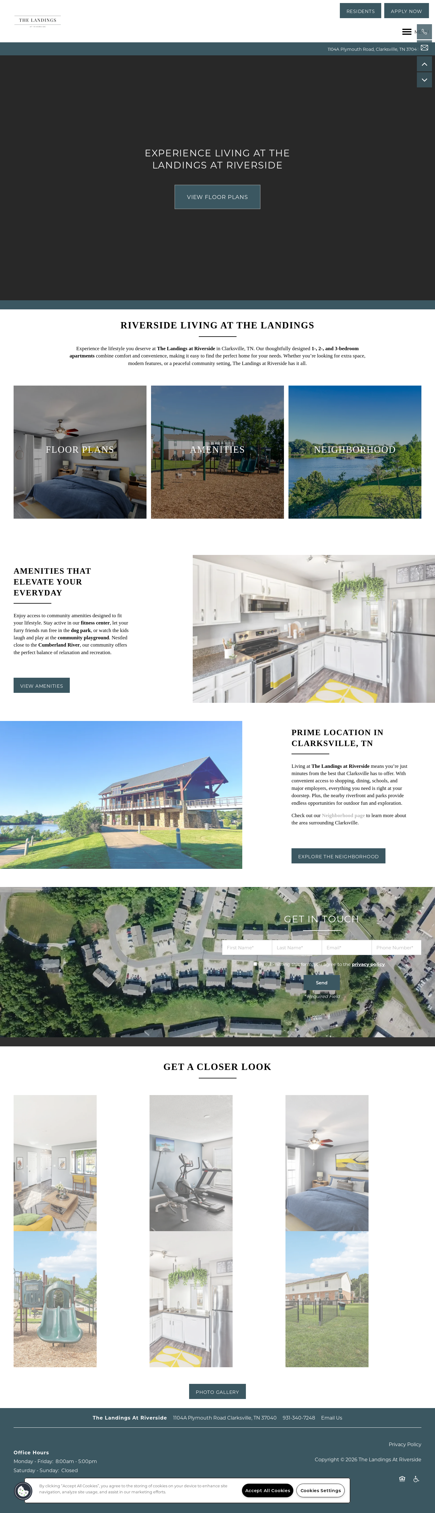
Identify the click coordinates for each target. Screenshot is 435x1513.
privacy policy (368, 964)
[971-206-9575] (424, 31)
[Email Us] (424, 47)
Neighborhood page (343, 815)
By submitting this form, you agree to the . (322, 964)
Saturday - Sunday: (36, 1470)
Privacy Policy (405, 1444)
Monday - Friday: (33, 1461)
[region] (187, 1490)
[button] (361, 10)
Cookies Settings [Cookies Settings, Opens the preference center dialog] (321, 1490)
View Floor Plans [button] (217, 197)
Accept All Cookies (267, 1490)
